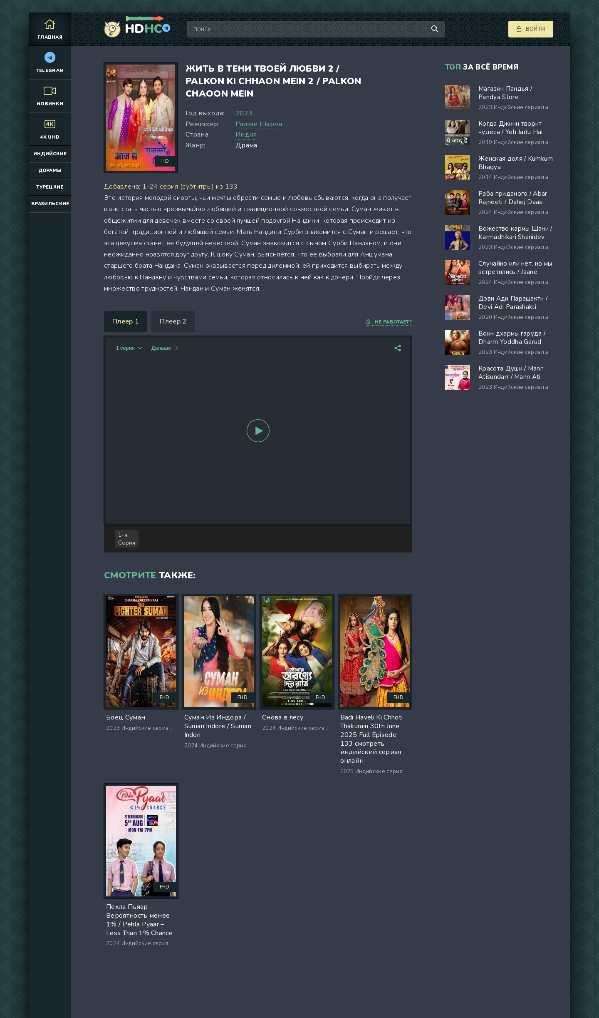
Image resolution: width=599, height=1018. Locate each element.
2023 (243, 113)
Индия (246, 134)
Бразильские (50, 204)
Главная (50, 28)
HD (143, 29)
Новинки (50, 95)
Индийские (50, 154)
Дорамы (50, 170)
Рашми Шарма (258, 124)
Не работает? (389, 322)
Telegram (50, 62)
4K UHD (50, 128)
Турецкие (50, 187)
